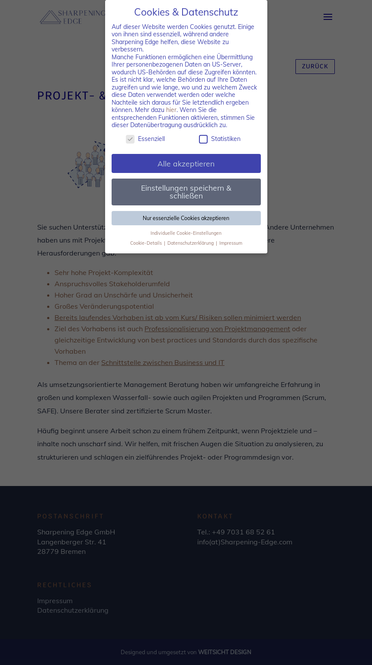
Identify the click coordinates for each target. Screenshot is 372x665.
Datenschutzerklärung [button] (191, 243)
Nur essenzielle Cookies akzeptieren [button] (186, 218)
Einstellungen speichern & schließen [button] (186, 191)
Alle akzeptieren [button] (186, 163)
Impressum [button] (230, 243)
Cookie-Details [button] (146, 243)
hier (171, 110)
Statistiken (220, 139)
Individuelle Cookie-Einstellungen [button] (186, 233)
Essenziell (145, 139)
